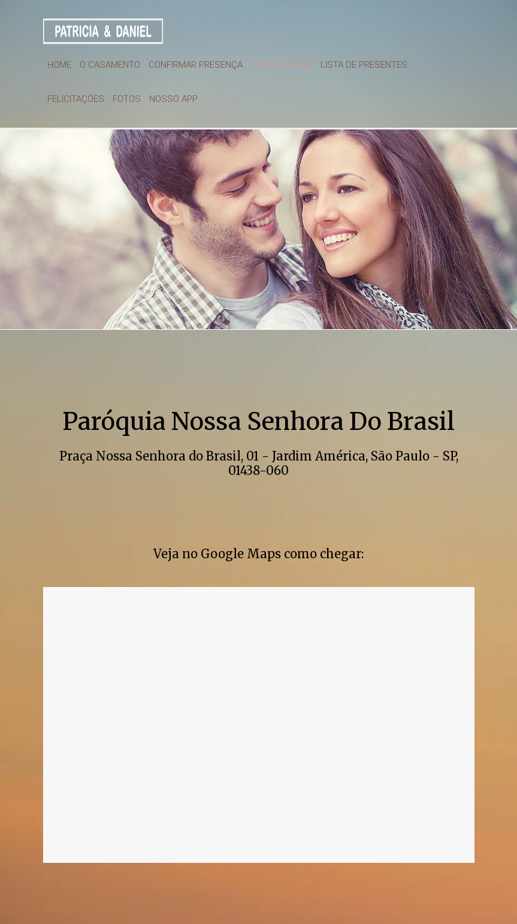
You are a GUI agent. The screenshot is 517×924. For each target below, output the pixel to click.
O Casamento (110, 64)
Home (59, 64)
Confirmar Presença (196, 64)
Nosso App (173, 99)
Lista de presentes (364, 64)
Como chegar (281, 64)
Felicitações (75, 99)
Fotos (127, 99)
